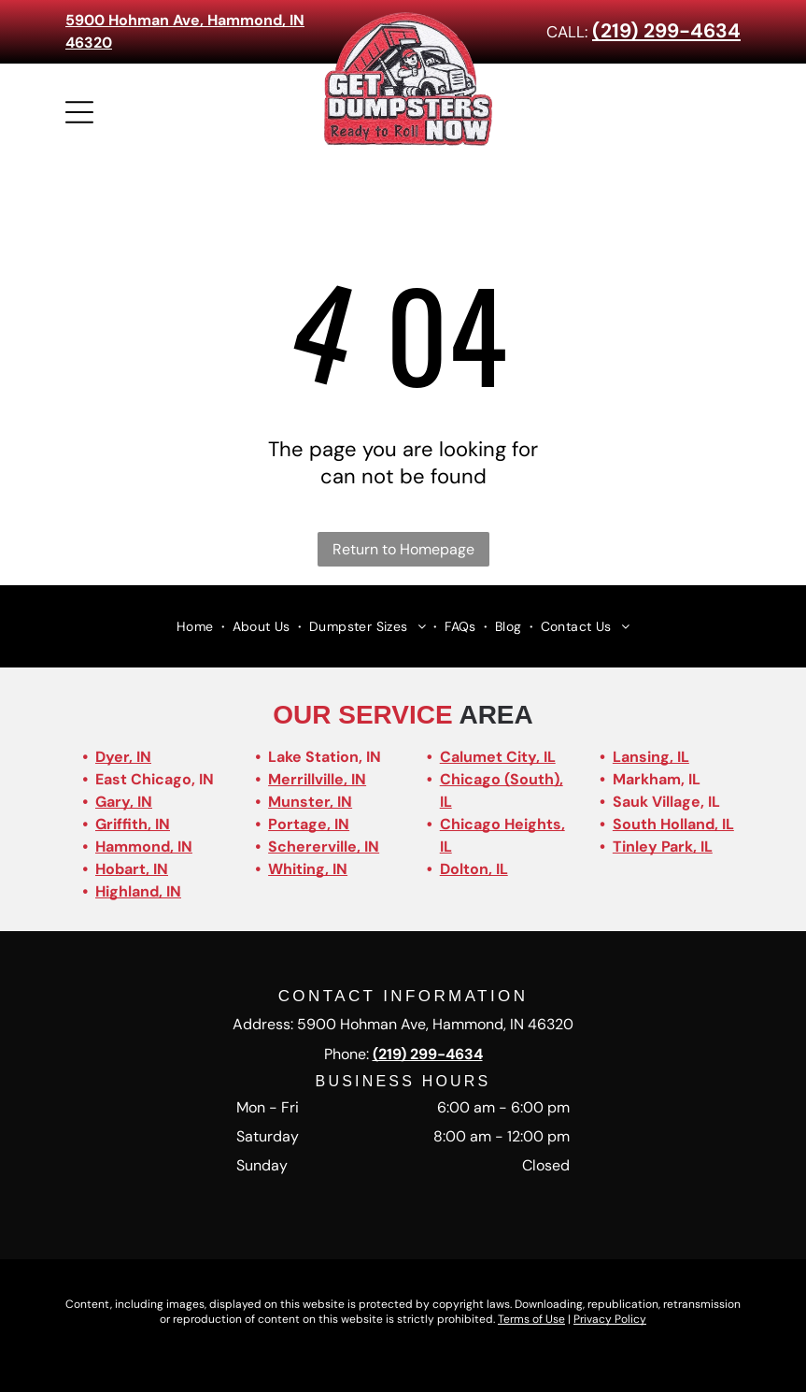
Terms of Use (531, 1319)
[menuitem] (197, 626)
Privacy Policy (609, 1319)
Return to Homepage (403, 549)
